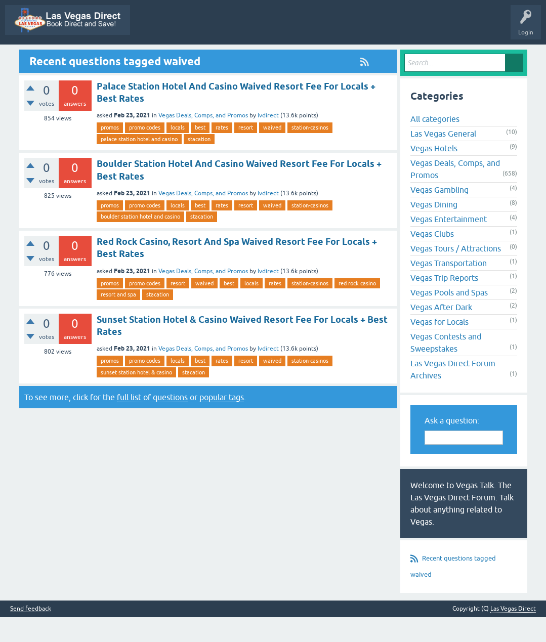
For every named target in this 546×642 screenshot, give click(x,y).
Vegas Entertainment (448, 243)
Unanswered (280, 57)
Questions (206, 57)
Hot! (241, 57)
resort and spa (118, 319)
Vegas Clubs (432, 258)
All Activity (134, 57)
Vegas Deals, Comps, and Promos (203, 140)
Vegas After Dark (441, 331)
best (200, 152)
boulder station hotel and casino (140, 241)
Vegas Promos (88, 57)
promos (110, 152)
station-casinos (309, 152)
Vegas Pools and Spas (449, 317)
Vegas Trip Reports (444, 302)
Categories (355, 57)
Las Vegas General (443, 158)
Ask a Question (433, 57)
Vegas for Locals (439, 346)
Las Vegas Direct (34, 57)
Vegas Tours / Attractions (455, 273)
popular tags (221, 421)
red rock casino (357, 308)
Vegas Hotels (433, 173)
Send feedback (30, 633)
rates (222, 152)
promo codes (144, 152)
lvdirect (268, 140)
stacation (199, 163)
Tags (319, 57)
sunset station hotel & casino (136, 397)
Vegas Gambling (439, 214)
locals (178, 152)
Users (391, 57)
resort (245, 152)
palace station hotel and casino (139, 163)
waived (272, 152)
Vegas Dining (433, 229)
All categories (434, 143)
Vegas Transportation (448, 287)
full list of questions (152, 421)
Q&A (171, 57)
